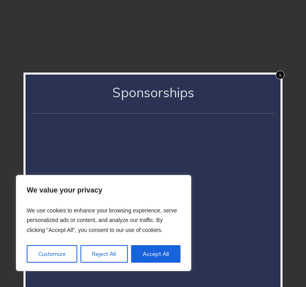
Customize (52, 254)
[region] (103, 223)
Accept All (156, 254)
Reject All (104, 254)
